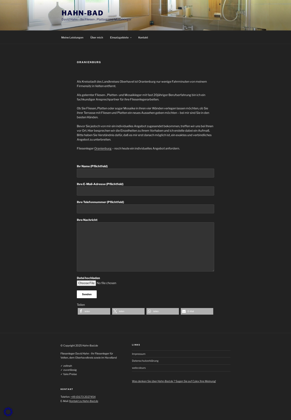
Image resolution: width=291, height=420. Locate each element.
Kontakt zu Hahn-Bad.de (83, 401)
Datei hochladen (111, 280)
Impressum (139, 353)
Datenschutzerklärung (145, 360)
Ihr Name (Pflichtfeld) (145, 171)
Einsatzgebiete (121, 37)
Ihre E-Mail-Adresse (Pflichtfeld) (145, 188)
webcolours (139, 367)
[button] (94, 311)
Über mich (96, 37)
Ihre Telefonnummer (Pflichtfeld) (145, 206)
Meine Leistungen (72, 37)
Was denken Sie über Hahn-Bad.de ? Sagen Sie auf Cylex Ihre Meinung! (174, 381)
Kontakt (143, 37)
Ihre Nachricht (145, 244)
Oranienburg (103, 148)
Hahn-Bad (83, 13)
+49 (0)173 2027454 (83, 396)
